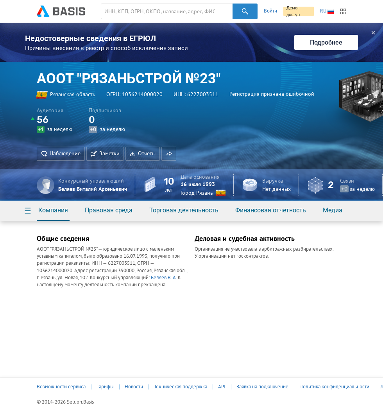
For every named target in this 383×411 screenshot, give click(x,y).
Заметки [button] (105, 153)
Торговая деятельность (183, 210)
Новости (134, 387)
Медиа (332, 210)
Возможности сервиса (61, 387)
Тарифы (105, 387)
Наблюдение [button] (61, 153)
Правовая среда (108, 210)
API (222, 387)
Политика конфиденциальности (334, 387)
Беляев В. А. (164, 277)
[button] (168, 154)
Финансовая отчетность (270, 210)
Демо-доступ (293, 11)
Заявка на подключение (262, 387)
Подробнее (326, 42)
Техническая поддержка (180, 387)
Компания (53, 210)
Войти (270, 10)
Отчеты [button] (143, 153)
